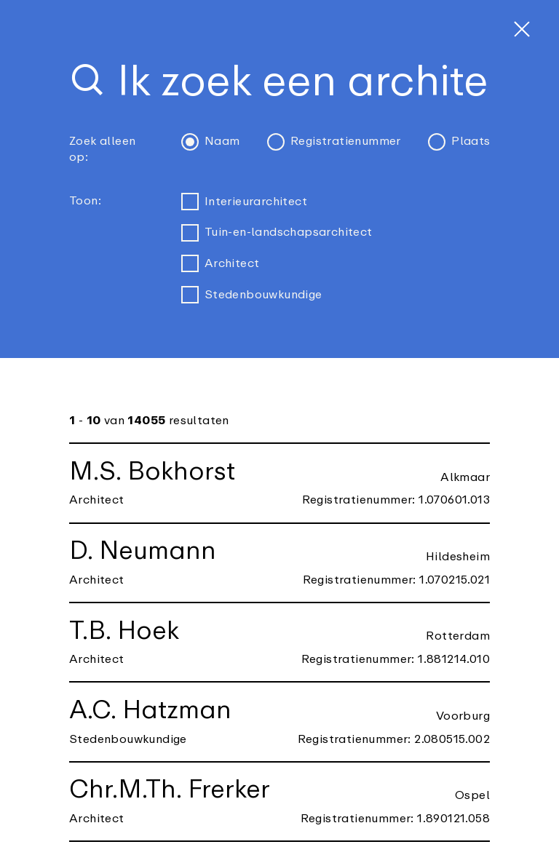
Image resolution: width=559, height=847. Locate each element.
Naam (210, 142)
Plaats (459, 142)
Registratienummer (334, 142)
